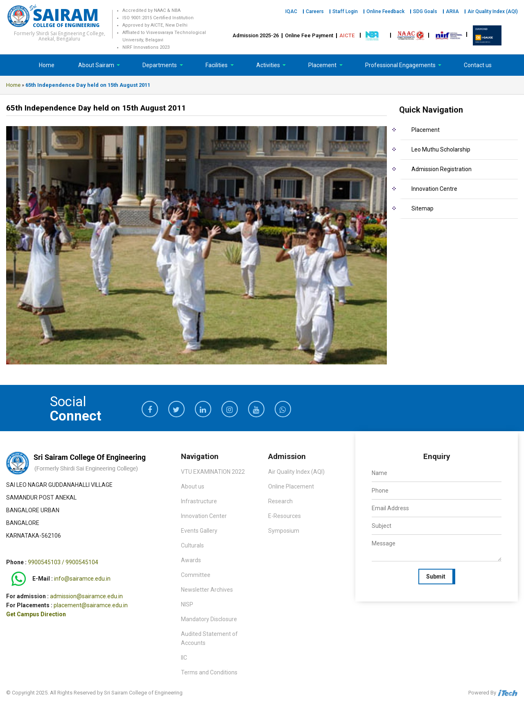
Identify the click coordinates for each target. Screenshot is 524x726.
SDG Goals (425, 11)
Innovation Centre (434, 188)
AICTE (347, 35)
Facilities (217, 65)
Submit (435, 576)
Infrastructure (199, 501)
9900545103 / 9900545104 (63, 562)
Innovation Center (204, 516)
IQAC (291, 11)
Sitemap (422, 208)
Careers (315, 11)
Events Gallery (199, 530)
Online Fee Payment (309, 35)
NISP (187, 604)
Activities (268, 65)
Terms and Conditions (209, 672)
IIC (184, 657)
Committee (195, 575)
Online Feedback (385, 11)
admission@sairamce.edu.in (86, 596)
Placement (323, 65)
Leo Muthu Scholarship (440, 149)
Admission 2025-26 (256, 35)
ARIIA (452, 11)
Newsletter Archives (207, 589)
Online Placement (291, 486)
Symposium (283, 530)
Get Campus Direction (36, 614)
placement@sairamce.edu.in (91, 605)
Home (46, 65)
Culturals (192, 545)
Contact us (478, 65)
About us (192, 486)
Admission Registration (441, 169)
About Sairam (96, 65)
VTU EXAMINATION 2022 (213, 471)
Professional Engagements (401, 65)
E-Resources (284, 516)
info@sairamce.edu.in (82, 578)
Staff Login (345, 11)
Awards (191, 560)
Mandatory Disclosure (209, 619)
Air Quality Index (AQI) (493, 11)
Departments (160, 65)
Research (280, 501)
